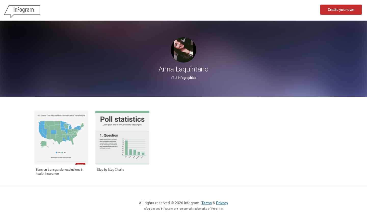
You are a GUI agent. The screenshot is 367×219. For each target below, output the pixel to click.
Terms (206, 203)
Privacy (222, 203)
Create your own (341, 9)
